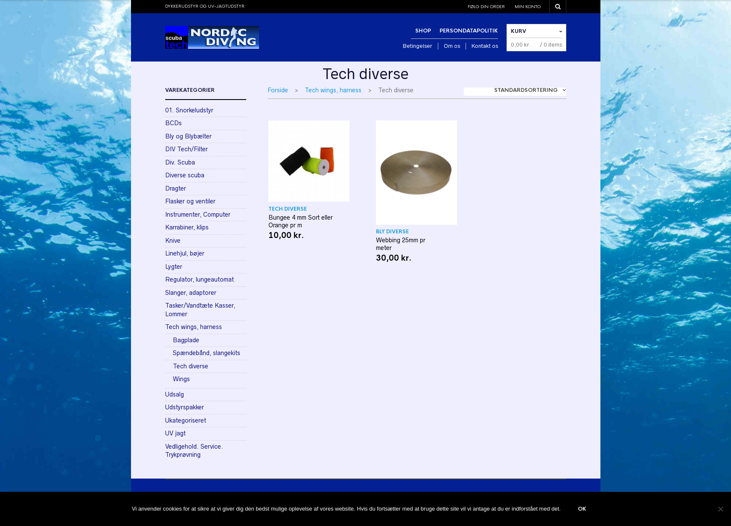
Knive (173, 240)
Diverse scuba (184, 175)
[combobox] (515, 92)
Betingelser (417, 46)
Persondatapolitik (469, 30)
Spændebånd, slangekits (206, 353)
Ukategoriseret (185, 420)
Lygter (173, 266)
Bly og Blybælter (188, 136)
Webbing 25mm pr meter (400, 244)
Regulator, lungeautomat (199, 279)
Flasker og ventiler (190, 201)
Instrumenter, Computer (197, 214)
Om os (452, 46)
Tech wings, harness (333, 90)
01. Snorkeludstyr (189, 110)
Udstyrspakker (184, 407)
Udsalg (174, 394)
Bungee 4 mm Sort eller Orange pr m (300, 221)
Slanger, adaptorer (190, 292)
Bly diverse (392, 231)
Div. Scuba (180, 162)
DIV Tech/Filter (186, 149)
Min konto (528, 6)
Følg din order (486, 6)
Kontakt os (485, 46)
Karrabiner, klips (187, 227)
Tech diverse (287, 209)
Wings (181, 379)
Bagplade (186, 340)
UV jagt (175, 433)
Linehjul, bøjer (184, 253)
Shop (423, 30)
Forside (278, 90)
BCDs (173, 123)
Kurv (518, 31)
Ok (582, 508)
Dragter (175, 188)
